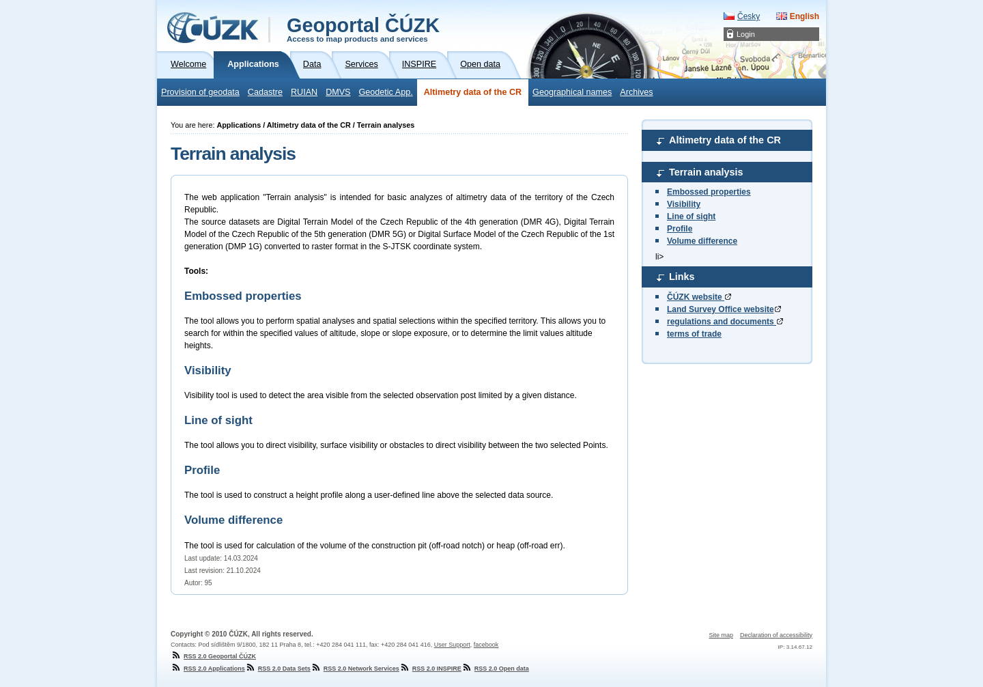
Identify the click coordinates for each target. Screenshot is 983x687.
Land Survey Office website (724, 309)
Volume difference (702, 241)
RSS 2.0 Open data (495, 668)
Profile (679, 229)
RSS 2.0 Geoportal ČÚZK (213, 656)
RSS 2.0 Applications (208, 668)
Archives (636, 92)
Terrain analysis (706, 172)
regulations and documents (725, 321)
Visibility (683, 204)
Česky (748, 16)
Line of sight (691, 216)
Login (746, 34)
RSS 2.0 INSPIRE (430, 668)
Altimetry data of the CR (473, 92)
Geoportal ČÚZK (363, 28)
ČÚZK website (699, 297)
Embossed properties (709, 192)
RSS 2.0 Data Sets (278, 668)
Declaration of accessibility (776, 635)
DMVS (338, 92)
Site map (721, 635)
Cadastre (265, 92)
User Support (452, 644)
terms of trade (694, 334)
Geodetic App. (386, 92)
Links (682, 276)
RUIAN (304, 92)
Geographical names (572, 92)
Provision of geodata (200, 92)
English (804, 16)
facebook (486, 644)
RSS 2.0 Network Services (355, 668)
